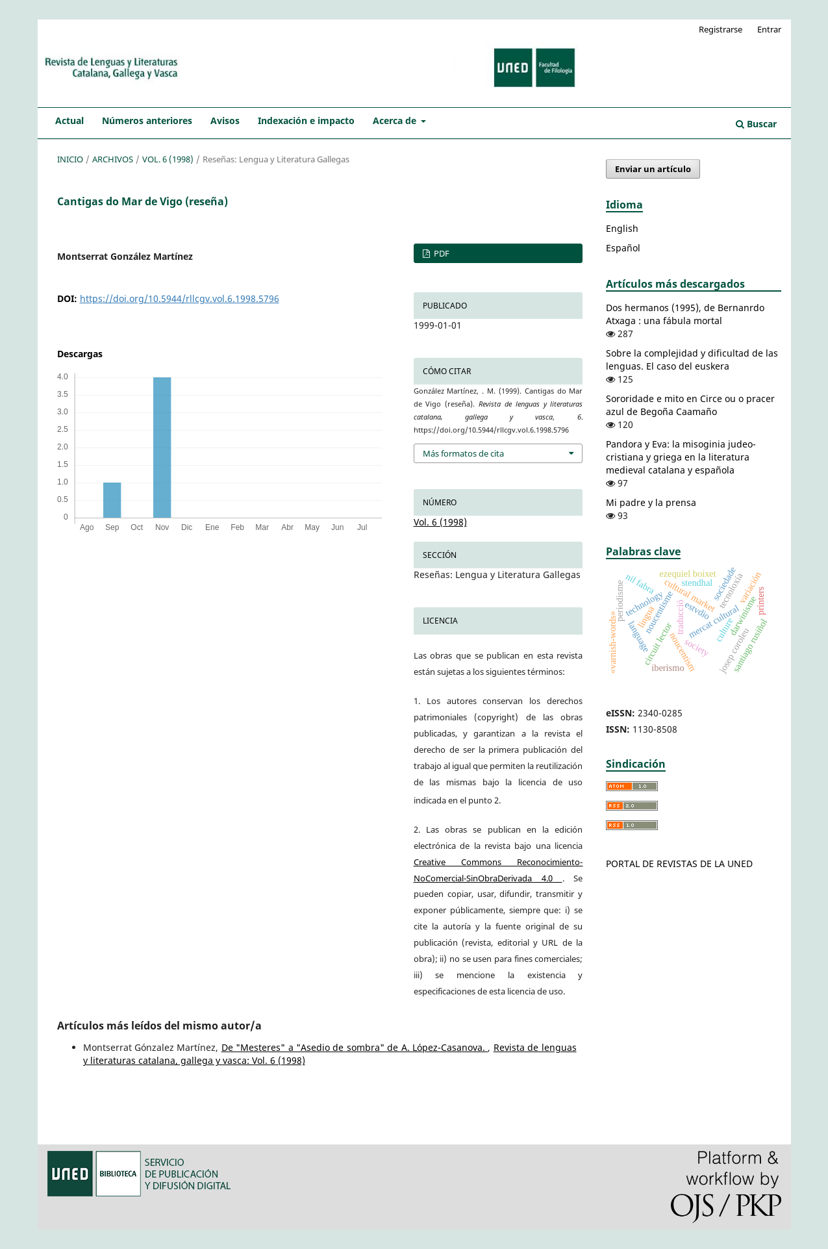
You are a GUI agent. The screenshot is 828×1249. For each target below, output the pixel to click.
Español (623, 248)
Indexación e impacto (306, 120)
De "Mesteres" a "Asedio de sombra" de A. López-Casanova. (354, 1047)
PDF (440, 253)
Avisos (225, 120)
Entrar (769, 29)
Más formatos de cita (463, 453)
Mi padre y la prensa (651, 502)
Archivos (112, 159)
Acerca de (396, 120)
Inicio (70, 159)
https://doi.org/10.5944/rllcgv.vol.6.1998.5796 (179, 298)
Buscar (756, 124)
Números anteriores (147, 120)
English (622, 228)
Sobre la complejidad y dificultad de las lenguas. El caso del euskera (692, 359)
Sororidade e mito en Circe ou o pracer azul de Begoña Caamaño (690, 405)
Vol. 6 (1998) (168, 159)
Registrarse (720, 29)
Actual (69, 120)
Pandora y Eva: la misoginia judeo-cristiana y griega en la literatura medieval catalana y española (681, 457)
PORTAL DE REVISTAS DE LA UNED (679, 863)
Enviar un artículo (653, 169)
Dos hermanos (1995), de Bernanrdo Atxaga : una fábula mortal (685, 314)
